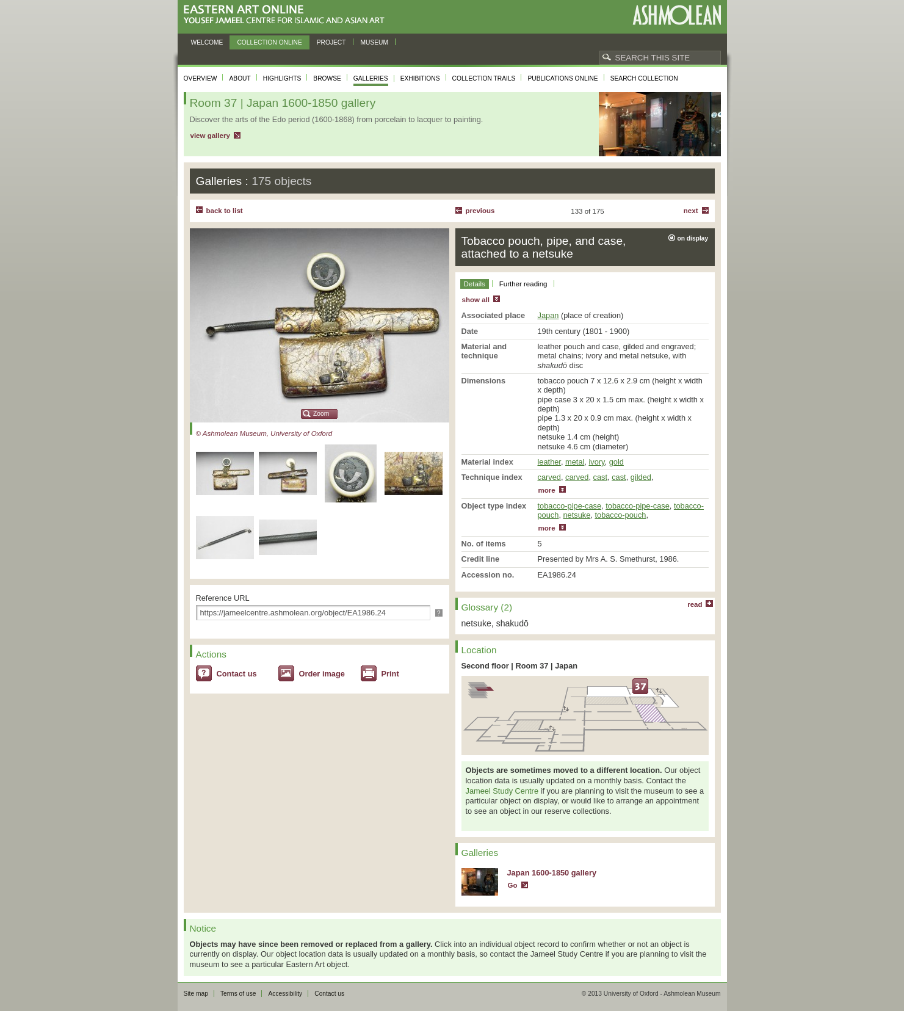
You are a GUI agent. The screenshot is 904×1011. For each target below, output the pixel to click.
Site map (196, 993)
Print (390, 673)
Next (691, 210)
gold (616, 461)
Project (331, 42)
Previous (480, 210)
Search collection (644, 78)
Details (474, 284)
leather (549, 461)
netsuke (577, 515)
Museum (375, 42)
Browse (327, 78)
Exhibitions (420, 78)
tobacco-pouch (620, 515)
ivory (596, 461)
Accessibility (285, 993)
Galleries (370, 78)
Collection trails (484, 78)
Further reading (523, 284)
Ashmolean (676, 15)
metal (574, 461)
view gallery (210, 135)
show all (476, 299)
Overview (200, 78)
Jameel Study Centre (502, 790)
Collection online (269, 42)
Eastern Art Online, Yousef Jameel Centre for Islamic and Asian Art (287, 15)
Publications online (562, 78)
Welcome (207, 42)
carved (549, 477)
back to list (224, 210)
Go (513, 885)
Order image (322, 673)
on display (693, 238)
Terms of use (238, 993)
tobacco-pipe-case (570, 505)
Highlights (282, 78)
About (239, 78)
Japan (548, 315)
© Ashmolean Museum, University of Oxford (264, 433)
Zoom (321, 413)
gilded (641, 477)
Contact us (237, 673)
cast (600, 477)
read (694, 604)
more (546, 490)
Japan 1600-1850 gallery (552, 872)
